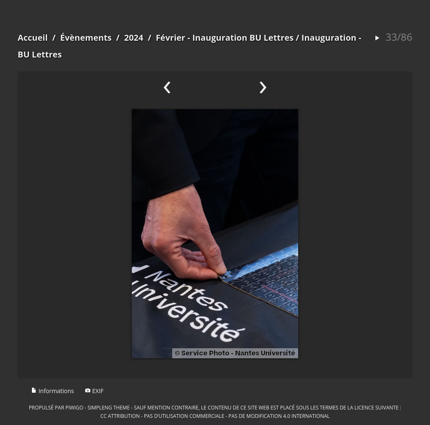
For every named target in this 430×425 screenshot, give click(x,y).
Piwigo (75, 407)
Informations (52, 391)
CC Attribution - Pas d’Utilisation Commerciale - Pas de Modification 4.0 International (215, 415)
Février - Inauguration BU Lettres (225, 37)
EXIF (94, 391)
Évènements (86, 37)
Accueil (33, 37)
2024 (133, 37)
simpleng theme (109, 407)
